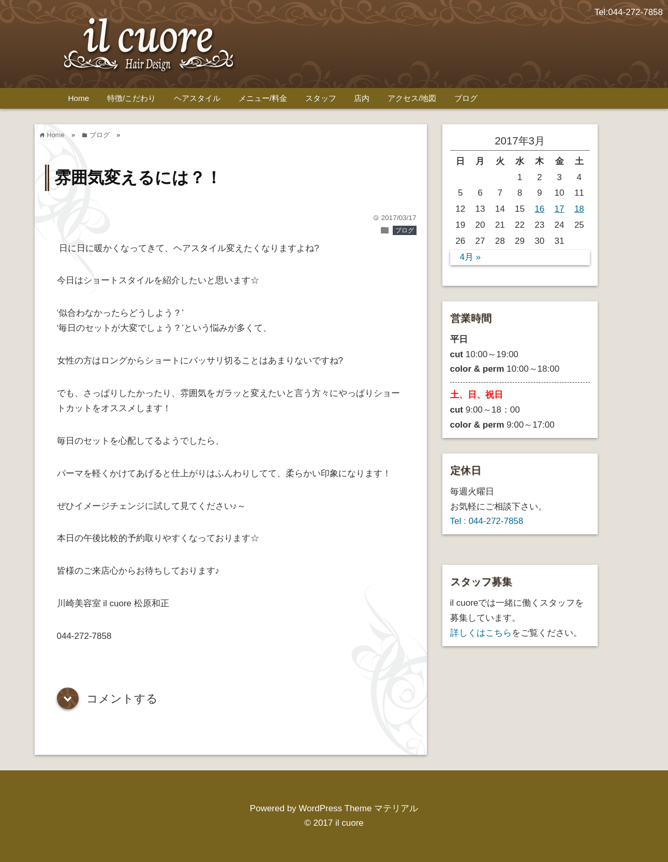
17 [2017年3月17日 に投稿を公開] (560, 209)
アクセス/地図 (412, 98)
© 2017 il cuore (334, 823)
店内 (361, 98)
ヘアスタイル (197, 98)
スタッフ (320, 98)
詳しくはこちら (481, 633)
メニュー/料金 (263, 98)
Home (79, 98)
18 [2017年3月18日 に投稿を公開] (579, 209)
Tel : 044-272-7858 (487, 521)
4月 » (470, 257)
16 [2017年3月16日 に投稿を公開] (539, 209)
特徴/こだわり (131, 98)
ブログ (466, 98)
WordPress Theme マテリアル (358, 808)
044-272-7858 (635, 12)
